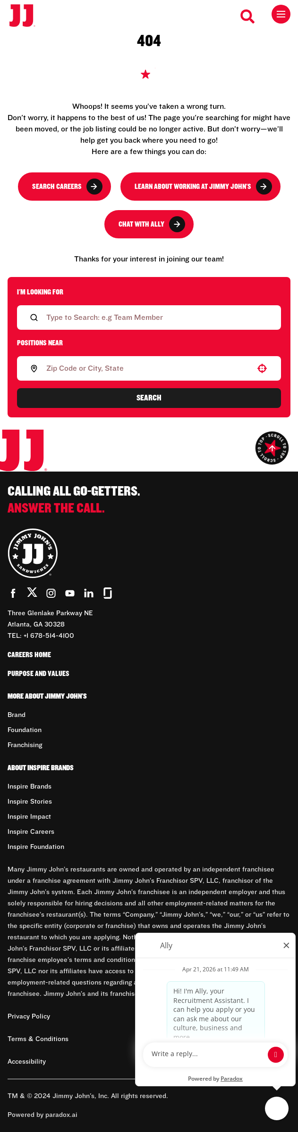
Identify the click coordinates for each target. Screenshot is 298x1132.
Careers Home (29, 655)
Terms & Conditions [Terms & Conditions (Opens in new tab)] (38, 1039)
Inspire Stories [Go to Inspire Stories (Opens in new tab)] (30, 801)
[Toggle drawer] (281, 14)
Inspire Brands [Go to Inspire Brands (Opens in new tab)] (29, 786)
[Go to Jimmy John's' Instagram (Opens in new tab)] (51, 593)
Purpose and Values (38, 673)
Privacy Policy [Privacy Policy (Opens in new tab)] (29, 1016)
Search (149, 398)
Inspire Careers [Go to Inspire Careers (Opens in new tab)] (31, 832)
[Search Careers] (248, 16)
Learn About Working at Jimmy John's (203, 187)
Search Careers (67, 187)
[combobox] (147, 368)
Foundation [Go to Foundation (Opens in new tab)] (25, 730)
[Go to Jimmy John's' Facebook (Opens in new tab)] (13, 593)
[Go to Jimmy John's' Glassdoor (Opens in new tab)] (107, 593)
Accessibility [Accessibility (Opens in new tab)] (27, 1062)
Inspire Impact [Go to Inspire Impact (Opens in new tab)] (29, 817)
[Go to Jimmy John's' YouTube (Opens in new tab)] (70, 593)
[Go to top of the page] (272, 448)
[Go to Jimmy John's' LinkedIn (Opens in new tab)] (88, 593)
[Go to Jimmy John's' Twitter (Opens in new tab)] (32, 594)
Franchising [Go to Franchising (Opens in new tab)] (25, 745)
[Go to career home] (27, 16)
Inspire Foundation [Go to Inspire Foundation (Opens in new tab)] (36, 847)
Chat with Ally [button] (152, 224)
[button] (262, 368)
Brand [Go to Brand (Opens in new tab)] (17, 715)
